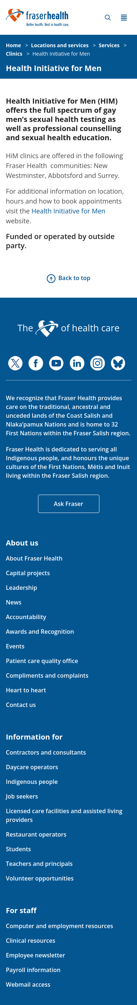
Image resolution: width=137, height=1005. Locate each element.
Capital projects (28, 573)
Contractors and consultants (46, 752)
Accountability (26, 617)
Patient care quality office (42, 661)
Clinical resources (30, 941)
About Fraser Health (34, 558)
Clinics (14, 53)
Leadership (21, 588)
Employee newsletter (35, 955)
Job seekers (22, 796)
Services (109, 45)
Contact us (21, 705)
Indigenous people (32, 782)
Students (18, 849)
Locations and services (59, 45)
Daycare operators (32, 767)
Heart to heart (26, 690)
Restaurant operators (36, 834)
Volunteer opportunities (40, 878)
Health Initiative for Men (61, 53)
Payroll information (33, 970)
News (14, 602)
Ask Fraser (68, 504)
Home (13, 45)
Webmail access (28, 984)
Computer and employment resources (59, 926)
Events (15, 646)
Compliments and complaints (47, 675)
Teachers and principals (39, 864)
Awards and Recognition (40, 632)
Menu (124, 18)
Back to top (74, 278)
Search (108, 18)
